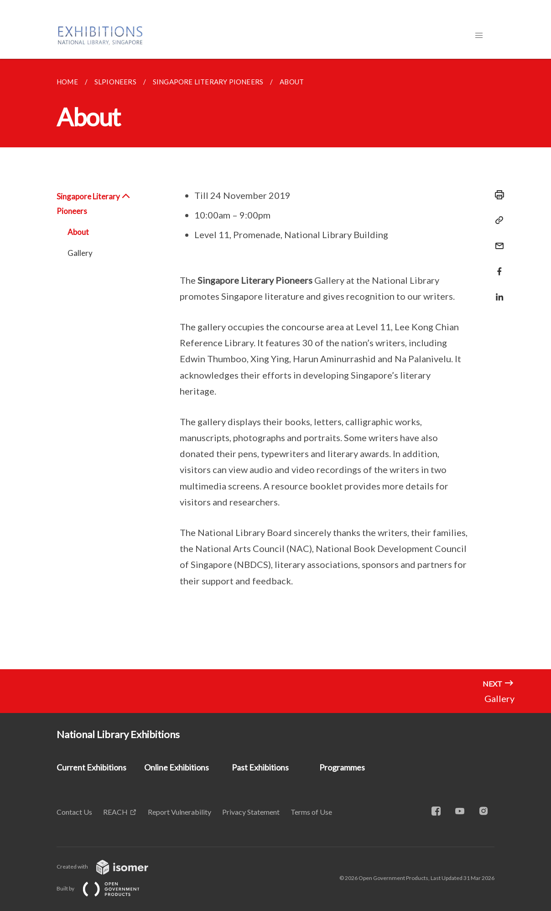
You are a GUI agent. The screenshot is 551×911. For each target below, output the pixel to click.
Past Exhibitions (260, 767)
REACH (115, 811)
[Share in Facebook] (496, 265)
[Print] (496, 195)
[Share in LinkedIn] (496, 291)
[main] (275, 364)
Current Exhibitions (91, 767)
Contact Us (74, 811)
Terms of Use (311, 811)
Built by (105, 888)
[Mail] (496, 240)
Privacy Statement (251, 811)
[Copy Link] (496, 220)
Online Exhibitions (176, 767)
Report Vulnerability (179, 811)
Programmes (342, 767)
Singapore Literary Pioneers (94, 204)
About (78, 232)
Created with (110, 866)
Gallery (80, 253)
